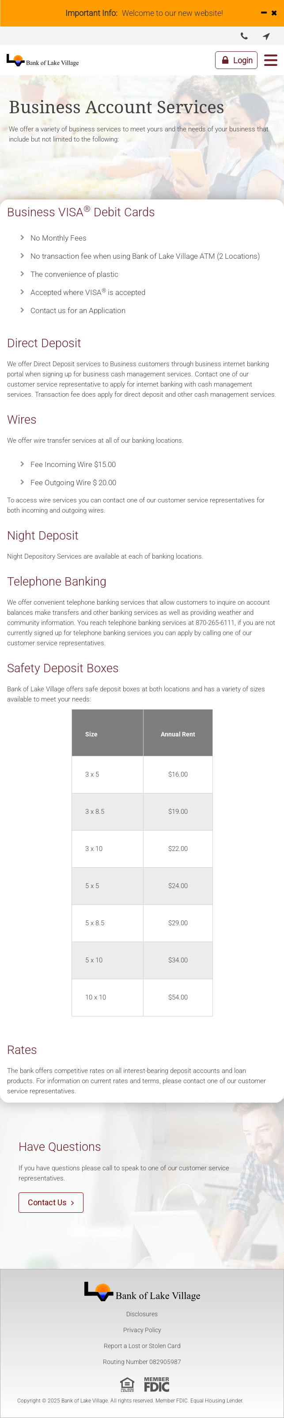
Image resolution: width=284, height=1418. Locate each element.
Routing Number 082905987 (142, 1361)
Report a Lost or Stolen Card (142, 1345)
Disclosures (142, 1314)
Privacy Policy (142, 1330)
